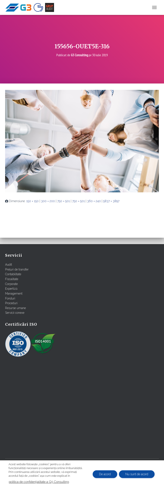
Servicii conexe (14, 312)
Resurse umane (15, 308)
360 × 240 (94, 201)
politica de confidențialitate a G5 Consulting (39, 482)
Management (13, 293)
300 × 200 (48, 201)
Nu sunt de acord (136, 474)
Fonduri (10, 298)
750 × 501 (63, 201)
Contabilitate (13, 274)
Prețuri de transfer (17, 269)
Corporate (11, 284)
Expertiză (11, 288)
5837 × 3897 (111, 201)
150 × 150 (32, 201)
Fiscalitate (11, 279)
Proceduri (11, 303)
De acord (105, 474)
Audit (8, 264)
